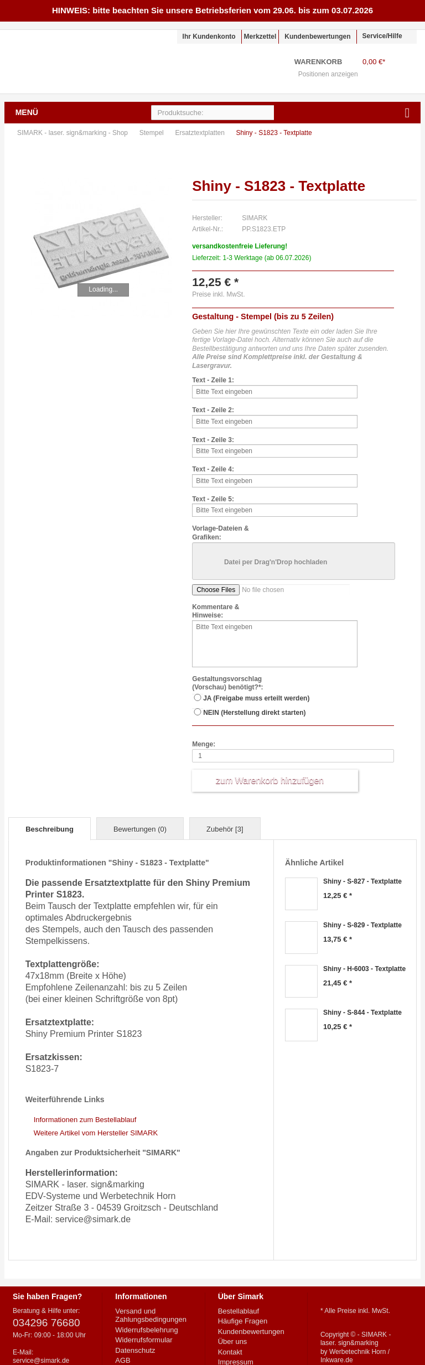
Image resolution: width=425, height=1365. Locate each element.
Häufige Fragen (243, 1321)
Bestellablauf (238, 1311)
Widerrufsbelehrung (146, 1330)
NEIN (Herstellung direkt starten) (254, 713)
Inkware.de (336, 1360)
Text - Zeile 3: (213, 440)
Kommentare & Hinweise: (215, 611)
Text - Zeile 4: (213, 469)
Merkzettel (260, 36)
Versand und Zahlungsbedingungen (150, 1315)
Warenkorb (402, 69)
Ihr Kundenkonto (209, 36)
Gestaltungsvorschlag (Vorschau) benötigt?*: (227, 683)
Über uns (232, 1341)
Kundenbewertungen (317, 36)
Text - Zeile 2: (213, 410)
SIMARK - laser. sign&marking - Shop (74, 61)
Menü (26, 112)
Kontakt (230, 1352)
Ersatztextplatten (200, 133)
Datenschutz (135, 1350)
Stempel (152, 133)
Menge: (203, 744)
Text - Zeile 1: (213, 380)
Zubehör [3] (224, 829)
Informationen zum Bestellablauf (85, 1119)
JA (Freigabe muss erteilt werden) (256, 698)
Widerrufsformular (143, 1340)
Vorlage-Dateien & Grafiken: (220, 533)
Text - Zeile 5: (213, 499)
